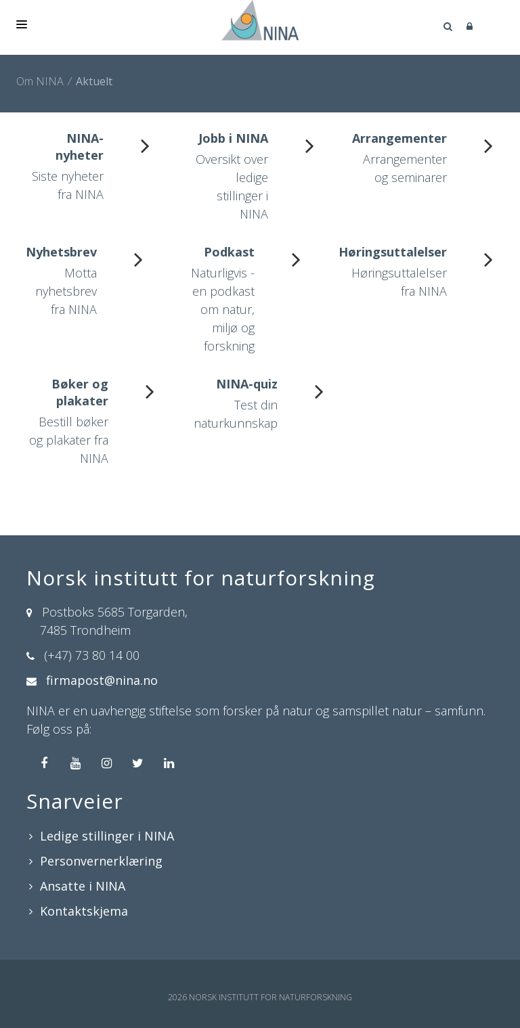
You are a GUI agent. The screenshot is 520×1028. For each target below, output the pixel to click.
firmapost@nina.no (102, 680)
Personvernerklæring (101, 861)
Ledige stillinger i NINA (107, 836)
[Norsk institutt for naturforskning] (260, 20)
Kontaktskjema (84, 911)
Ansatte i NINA (82, 886)
